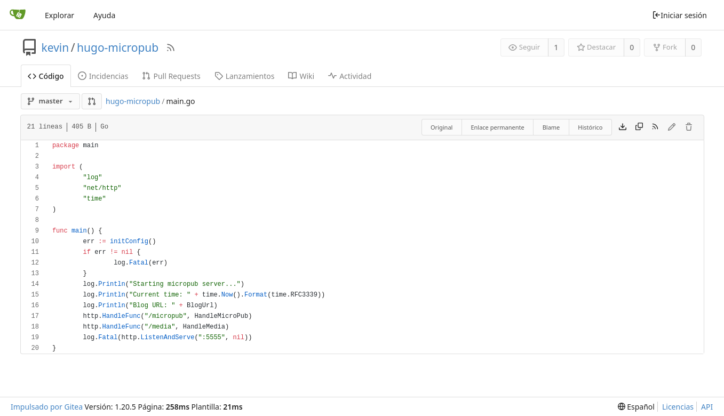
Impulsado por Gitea (47, 407)
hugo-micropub (117, 47)
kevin (55, 47)
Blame (551, 127)
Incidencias (103, 76)
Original (441, 127)
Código (46, 76)
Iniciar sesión (679, 15)
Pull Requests (171, 76)
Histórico (590, 127)
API (707, 407)
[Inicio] (18, 15)
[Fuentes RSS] (171, 47)
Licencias (678, 407)
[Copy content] (639, 127)
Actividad (349, 76)
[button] (92, 101)
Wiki (301, 76)
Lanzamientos (244, 76)
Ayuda (104, 15)
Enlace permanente (497, 127)
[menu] (636, 407)
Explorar (59, 15)
